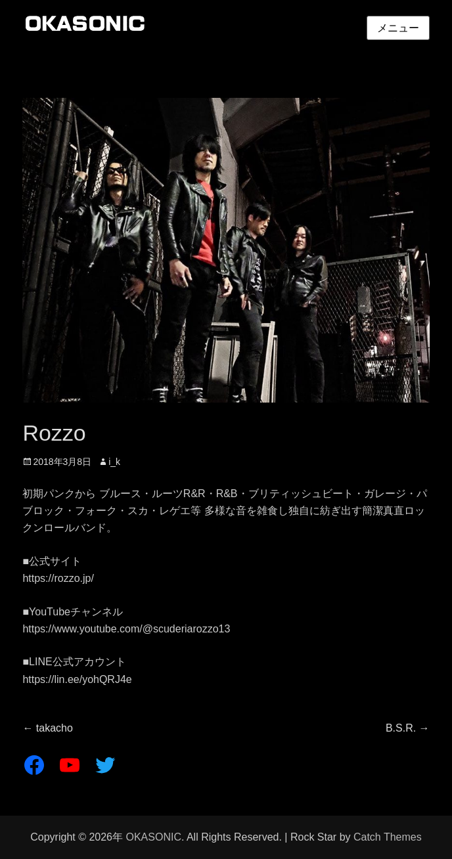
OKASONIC (153, 837)
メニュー (398, 27)
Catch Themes (387, 837)
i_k (114, 461)
